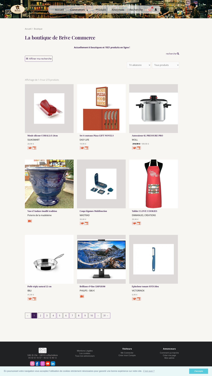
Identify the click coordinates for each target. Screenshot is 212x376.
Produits (101, 10)
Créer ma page (169, 355)
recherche (172, 53)
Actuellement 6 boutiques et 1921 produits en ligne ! (102, 47)
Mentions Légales (85, 351)
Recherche (136, 10)
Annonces (118, 10)
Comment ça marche (169, 353)
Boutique (38, 28)
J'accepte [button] (198, 371)
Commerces (79, 9)
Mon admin (169, 358)
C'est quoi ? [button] (149, 371)
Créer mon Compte (127, 355)
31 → (106, 315)
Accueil (59, 10)
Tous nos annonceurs (85, 356)
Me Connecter (127, 353)
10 (91, 315)
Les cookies (84, 353)
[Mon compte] (156, 9)
